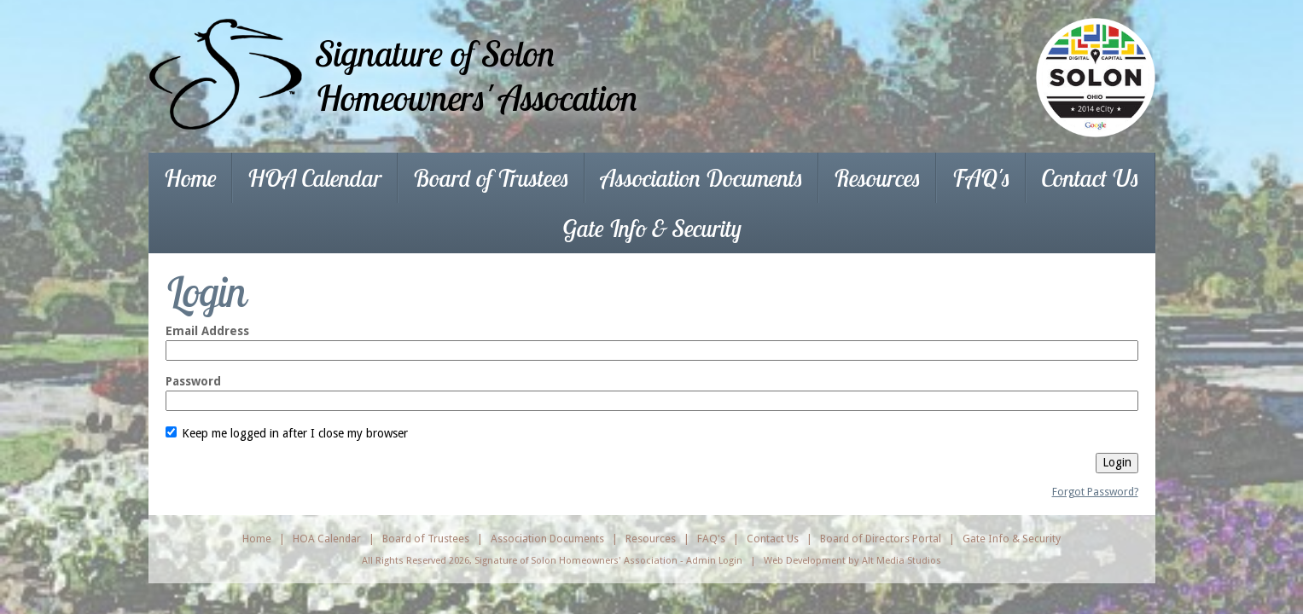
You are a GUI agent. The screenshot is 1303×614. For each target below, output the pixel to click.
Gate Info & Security (652, 228)
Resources (877, 178)
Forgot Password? (1095, 491)
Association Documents (702, 178)
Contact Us (1090, 178)
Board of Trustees (491, 178)
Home (190, 178)
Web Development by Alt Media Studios (852, 560)
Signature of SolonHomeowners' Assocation (477, 76)
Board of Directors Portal (880, 538)
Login (1116, 462)
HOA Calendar (314, 178)
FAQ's (981, 178)
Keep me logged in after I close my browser (287, 433)
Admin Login (714, 560)
